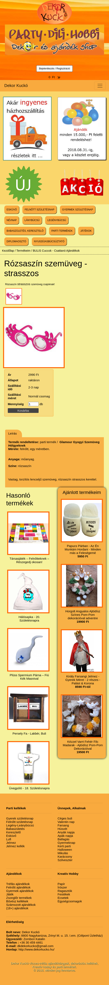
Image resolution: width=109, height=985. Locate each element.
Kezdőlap (8, 250)
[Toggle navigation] (100, 86)
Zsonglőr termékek (19, 897)
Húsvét (62, 828)
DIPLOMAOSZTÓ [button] (16, 241)
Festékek (64, 894)
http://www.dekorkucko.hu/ (30, 949)
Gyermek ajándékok (19, 891)
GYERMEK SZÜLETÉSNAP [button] (77, 209)
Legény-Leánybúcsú (20, 825)
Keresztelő (13, 832)
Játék (10, 894)
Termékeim (23, 250)
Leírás (12, 433)
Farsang (63, 825)
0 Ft (55, 77)
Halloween (65, 849)
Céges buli (65, 818)
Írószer (62, 887)
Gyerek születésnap (19, 818)
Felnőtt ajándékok (18, 887)
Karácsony (65, 856)
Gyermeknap (66, 842)
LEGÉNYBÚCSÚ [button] (56, 220)
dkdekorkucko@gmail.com (29, 946)
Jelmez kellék (15, 846)
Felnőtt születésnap (19, 822)
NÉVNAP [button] (12, 220)
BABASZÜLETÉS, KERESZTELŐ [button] (25, 230)
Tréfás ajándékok (18, 884)
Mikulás (63, 853)
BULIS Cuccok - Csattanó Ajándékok (56, 250)
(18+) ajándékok (17, 908)
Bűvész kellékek (17, 901)
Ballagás (64, 839)
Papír (61, 884)
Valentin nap (66, 822)
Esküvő (11, 835)
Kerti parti (64, 846)
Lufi (8, 839)
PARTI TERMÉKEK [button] (61, 230)
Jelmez (11, 842)
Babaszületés (15, 828)
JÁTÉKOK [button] (86, 230)
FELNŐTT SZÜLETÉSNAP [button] (39, 209)
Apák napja (65, 835)
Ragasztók (65, 891)
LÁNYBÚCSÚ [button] (32, 220)
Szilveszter (65, 860)
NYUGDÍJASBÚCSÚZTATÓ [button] (49, 241)
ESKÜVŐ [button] (12, 209)
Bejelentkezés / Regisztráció (54, 68)
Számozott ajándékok (21, 904)
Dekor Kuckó (16, 85)
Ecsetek (63, 897)
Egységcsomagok (70, 901)
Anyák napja (66, 832)
